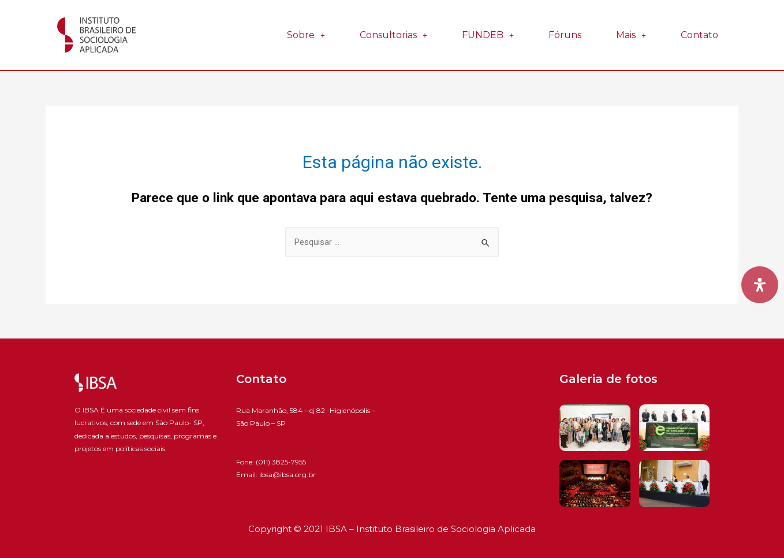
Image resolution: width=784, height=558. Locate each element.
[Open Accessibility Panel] (759, 284)
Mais (631, 35)
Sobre (306, 35)
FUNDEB (488, 35)
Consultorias (393, 35)
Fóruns (564, 35)
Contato (699, 35)
